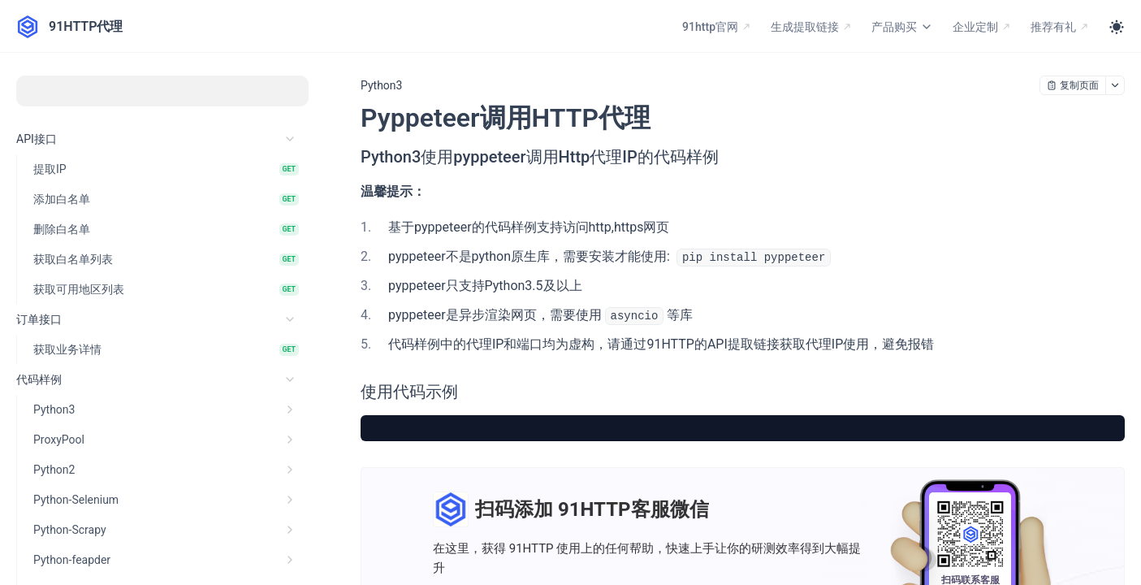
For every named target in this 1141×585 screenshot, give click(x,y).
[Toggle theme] (1116, 27)
